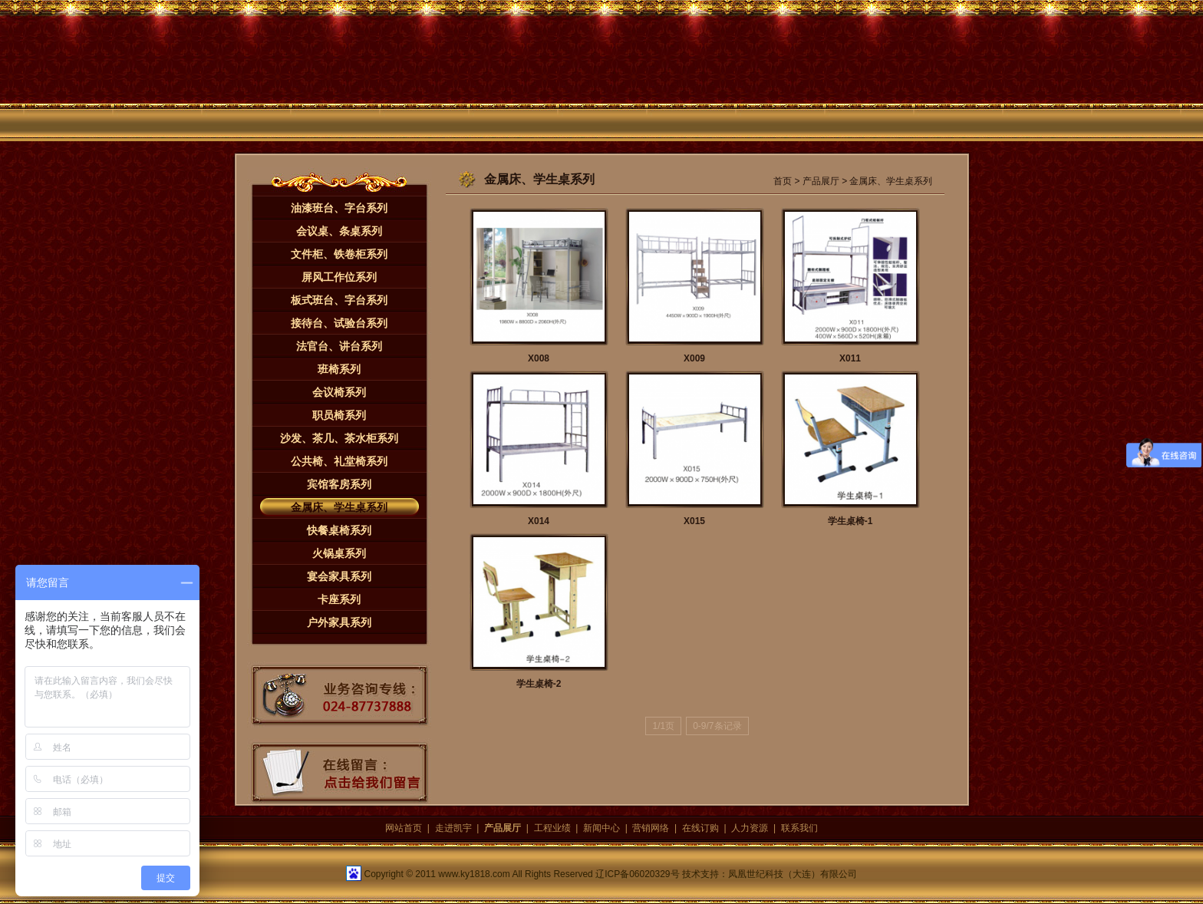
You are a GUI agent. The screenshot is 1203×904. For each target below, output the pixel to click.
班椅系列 (339, 369)
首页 (782, 181)
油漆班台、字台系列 (339, 208)
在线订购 (700, 828)
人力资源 (749, 828)
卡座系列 (339, 599)
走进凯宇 (453, 828)
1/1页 (663, 726)
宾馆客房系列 (339, 484)
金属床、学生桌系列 (339, 507)
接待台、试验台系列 (339, 323)
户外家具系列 (339, 622)
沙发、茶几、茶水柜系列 (339, 438)
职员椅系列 (339, 415)
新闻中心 (601, 828)
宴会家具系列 (339, 576)
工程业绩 (552, 828)
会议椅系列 (339, 392)
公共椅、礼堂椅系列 (339, 461)
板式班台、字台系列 (339, 300)
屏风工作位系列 (339, 277)
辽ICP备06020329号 (637, 874)
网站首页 (403, 828)
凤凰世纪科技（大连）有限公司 (792, 874)
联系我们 (799, 828)
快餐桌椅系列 (339, 530)
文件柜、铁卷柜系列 (339, 254)
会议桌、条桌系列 (339, 231)
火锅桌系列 (339, 553)
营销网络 (650, 828)
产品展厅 (821, 181)
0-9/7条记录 (717, 726)
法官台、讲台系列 (339, 346)
